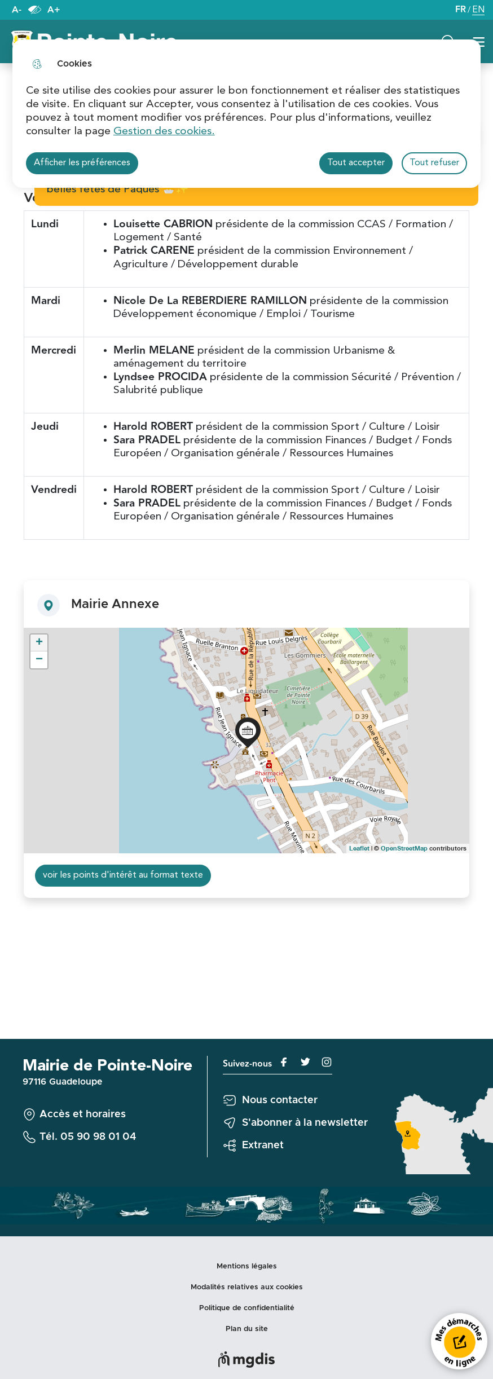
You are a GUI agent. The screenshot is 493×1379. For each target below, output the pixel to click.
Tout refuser (434, 163)
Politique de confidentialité (246, 1308)
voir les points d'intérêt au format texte (123, 875)
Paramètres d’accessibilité (34, 10)
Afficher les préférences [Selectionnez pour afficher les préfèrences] (82, 163)
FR (460, 10)
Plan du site (247, 1329)
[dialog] (246, 113)
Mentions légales (247, 1266)
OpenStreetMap (404, 848)
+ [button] (39, 643)
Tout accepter (356, 163)
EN (478, 11)
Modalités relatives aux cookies (247, 1287)
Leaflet (359, 848)
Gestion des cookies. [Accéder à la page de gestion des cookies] (164, 131)
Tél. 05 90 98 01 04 (88, 1137)
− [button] (39, 659)
